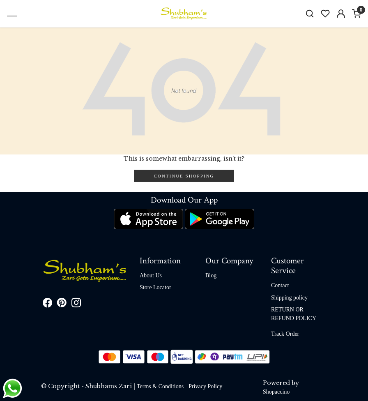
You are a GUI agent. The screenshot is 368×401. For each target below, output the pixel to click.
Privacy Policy (205, 386)
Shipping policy (289, 298)
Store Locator (155, 287)
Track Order (285, 334)
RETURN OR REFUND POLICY (293, 314)
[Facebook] (47, 304)
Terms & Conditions (160, 386)
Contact (280, 285)
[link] (309, 13)
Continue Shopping (184, 175)
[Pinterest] (61, 304)
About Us (151, 275)
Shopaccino (276, 392)
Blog (210, 275)
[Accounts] (341, 13)
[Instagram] (76, 304)
